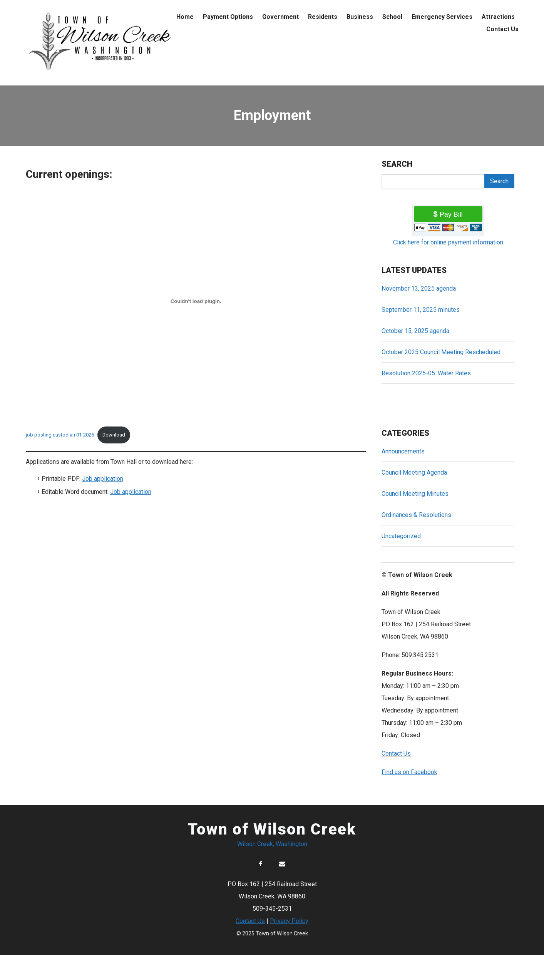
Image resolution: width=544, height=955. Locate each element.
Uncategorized (401, 536)
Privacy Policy (289, 921)
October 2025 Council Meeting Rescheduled (441, 352)
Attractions (498, 16)
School (392, 16)
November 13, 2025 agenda (419, 288)
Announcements (403, 451)
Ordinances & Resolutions (416, 514)
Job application (102, 478)
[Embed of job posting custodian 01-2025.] (196, 301)
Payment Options (228, 16)
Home (185, 16)
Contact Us (502, 29)
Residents (322, 16)
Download (113, 435)
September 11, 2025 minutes (421, 309)
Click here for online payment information (448, 242)
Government (280, 16)
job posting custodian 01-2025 (60, 435)
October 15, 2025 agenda (415, 331)
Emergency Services (442, 16)
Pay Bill (451, 214)
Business (359, 16)
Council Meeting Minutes (415, 493)
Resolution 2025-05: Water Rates (426, 373)
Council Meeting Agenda (414, 472)
